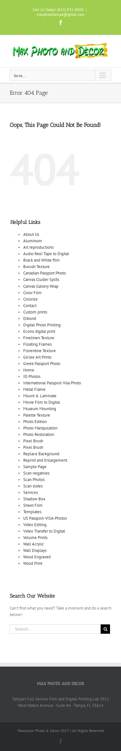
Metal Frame (34, 389)
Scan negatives (36, 473)
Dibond (29, 318)
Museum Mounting (39, 408)
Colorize (30, 299)
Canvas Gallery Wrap (40, 286)
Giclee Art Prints (37, 357)
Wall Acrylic (33, 544)
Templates (32, 512)
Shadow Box (34, 499)
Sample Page (34, 466)
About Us (31, 234)
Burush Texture (36, 266)
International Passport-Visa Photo (52, 383)
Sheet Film (33, 505)
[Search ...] (55, 629)
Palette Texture (36, 415)
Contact (29, 305)
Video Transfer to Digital (44, 531)
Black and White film (41, 260)
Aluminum (32, 241)
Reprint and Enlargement (45, 460)
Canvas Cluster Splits (41, 279)
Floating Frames (37, 344)
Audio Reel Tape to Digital (46, 253)
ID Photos (31, 376)
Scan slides (33, 486)
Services (30, 492)
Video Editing (34, 524)
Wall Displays (34, 550)
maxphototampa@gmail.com (60, 14)
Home (28, 370)
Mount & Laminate (39, 396)
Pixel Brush (33, 441)
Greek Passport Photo (41, 363)
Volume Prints (35, 537)
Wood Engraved (37, 557)
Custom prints (35, 312)
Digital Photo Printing (42, 325)
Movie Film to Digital (41, 402)
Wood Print (32, 563)
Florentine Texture (39, 350)
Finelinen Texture (38, 338)
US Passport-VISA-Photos (45, 518)
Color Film (32, 292)
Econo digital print (39, 331)
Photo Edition (35, 421)
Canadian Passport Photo (44, 273)
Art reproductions (38, 247)
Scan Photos (34, 479)
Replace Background (41, 454)
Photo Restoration (38, 434)
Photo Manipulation (40, 428)
